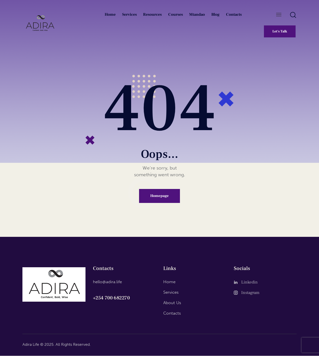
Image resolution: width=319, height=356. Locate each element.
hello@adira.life (107, 281)
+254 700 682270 (111, 298)
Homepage (159, 195)
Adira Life (30, 344)
